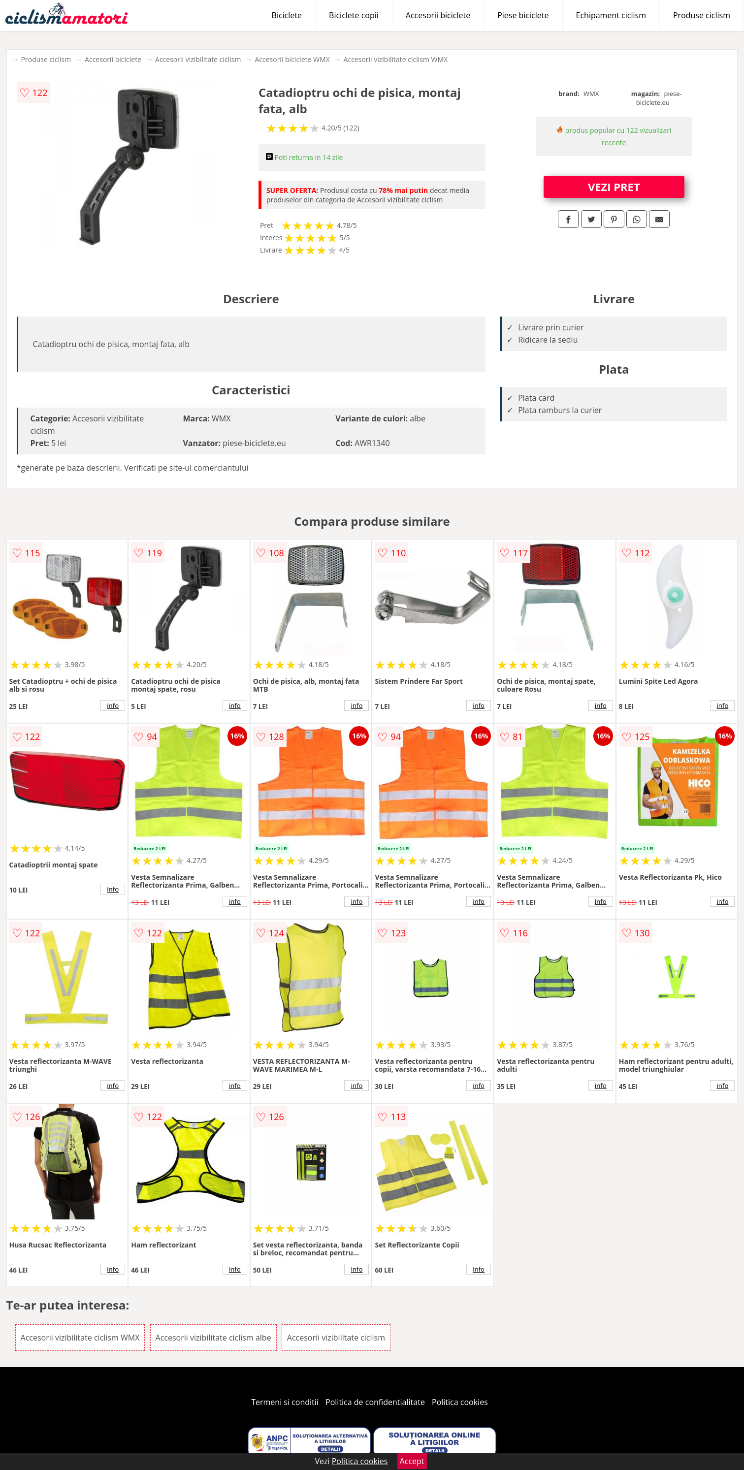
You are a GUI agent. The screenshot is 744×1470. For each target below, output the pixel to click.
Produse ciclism (701, 15)
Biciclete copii (354, 15)
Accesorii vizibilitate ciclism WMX (396, 59)
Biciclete (287, 15)
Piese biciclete (523, 15)
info (113, 705)
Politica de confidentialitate (375, 1402)
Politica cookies (460, 1402)
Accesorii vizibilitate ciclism (198, 59)
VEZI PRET (614, 186)
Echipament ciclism (611, 15)
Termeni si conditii (285, 1402)
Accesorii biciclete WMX (292, 59)
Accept (412, 1461)
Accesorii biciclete (438, 15)
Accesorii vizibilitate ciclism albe (213, 1337)
